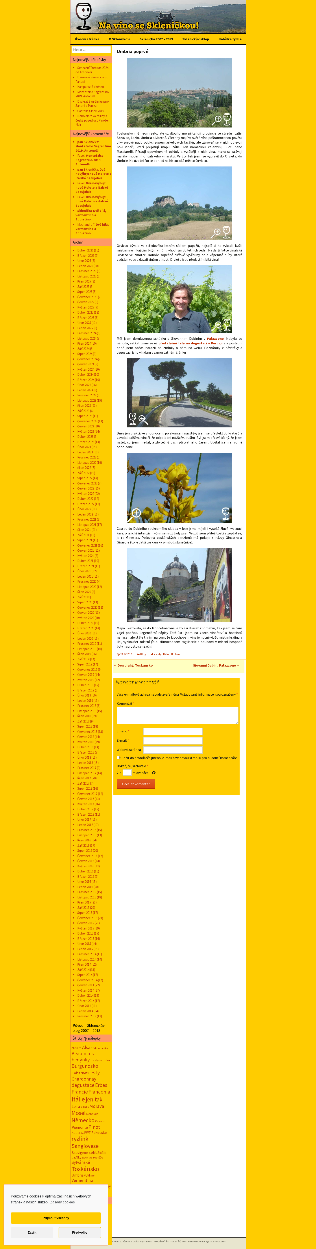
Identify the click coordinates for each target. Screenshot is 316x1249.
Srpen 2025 (84, 292)
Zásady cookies (62, 1202)
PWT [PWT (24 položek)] (87, 1133)
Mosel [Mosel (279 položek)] (79, 1112)
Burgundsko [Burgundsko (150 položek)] (85, 1066)
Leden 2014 (85, 1011)
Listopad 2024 (86, 338)
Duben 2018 (85, 747)
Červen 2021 (85, 550)
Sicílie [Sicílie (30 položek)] (102, 1152)
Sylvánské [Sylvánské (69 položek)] (81, 1162)
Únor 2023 (84, 447)
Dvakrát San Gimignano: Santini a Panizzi (92, 103)
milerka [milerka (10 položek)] (85, 1107)
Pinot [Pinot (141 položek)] (94, 1127)
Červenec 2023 (87, 421)
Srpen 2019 (84, 664)
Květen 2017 (85, 804)
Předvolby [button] (79, 1232)
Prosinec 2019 (86, 643)
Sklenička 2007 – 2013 (156, 39)
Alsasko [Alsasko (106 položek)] (90, 1047)
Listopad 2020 (86, 587)
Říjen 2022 (84, 468)
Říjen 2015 (84, 902)
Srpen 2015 (84, 913)
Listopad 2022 (86, 462)
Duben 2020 (85, 623)
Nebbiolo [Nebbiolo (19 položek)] (92, 1114)
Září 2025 (83, 287)
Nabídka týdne (230, 39)
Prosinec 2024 (86, 333)
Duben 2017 (85, 809)
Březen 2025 (85, 318)
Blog (143, 654)
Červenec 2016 (87, 856)
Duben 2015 (85, 933)
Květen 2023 (85, 431)
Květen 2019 (85, 680)
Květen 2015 (85, 928)
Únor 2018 (84, 757)
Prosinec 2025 (86, 271)
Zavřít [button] (32, 1232)
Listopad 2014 (86, 959)
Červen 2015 (85, 923)
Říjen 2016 (84, 840)
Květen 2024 (85, 369)
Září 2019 (83, 659)
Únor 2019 (84, 695)
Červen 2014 (85, 985)
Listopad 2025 (86, 276)
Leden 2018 (85, 763)
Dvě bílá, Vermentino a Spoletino (91, 215)
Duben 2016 (85, 871)
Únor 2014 (84, 1006)
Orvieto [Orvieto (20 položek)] (100, 1121)
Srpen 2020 (84, 602)
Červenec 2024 (87, 359)
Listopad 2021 (86, 525)
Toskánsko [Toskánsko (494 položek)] (85, 1169)
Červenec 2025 (87, 297)
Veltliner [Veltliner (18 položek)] (89, 1175)
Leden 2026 (85, 266)
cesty (158, 654)
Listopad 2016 (86, 835)
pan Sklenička (87, 142)
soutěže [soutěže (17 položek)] (98, 1157)
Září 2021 (83, 535)
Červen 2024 (85, 364)
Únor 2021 (84, 571)
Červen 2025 (85, 302)
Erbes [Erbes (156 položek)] (101, 1085)
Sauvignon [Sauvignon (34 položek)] (80, 1152)
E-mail (123, 740)
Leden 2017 (85, 825)
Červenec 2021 (87, 545)
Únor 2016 (84, 881)
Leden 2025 (85, 328)
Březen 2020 (85, 628)
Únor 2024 (84, 385)
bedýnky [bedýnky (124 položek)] (81, 1060)
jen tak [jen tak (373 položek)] (94, 1099)
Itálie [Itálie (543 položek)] (78, 1099)
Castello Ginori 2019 (90, 111)
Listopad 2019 (86, 649)
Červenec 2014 (87, 980)
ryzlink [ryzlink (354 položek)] (80, 1138)
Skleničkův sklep (195, 39)
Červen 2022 (85, 488)
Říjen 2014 (84, 964)
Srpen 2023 (84, 416)
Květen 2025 (85, 307)
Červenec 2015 (87, 918)
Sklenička (84, 211)
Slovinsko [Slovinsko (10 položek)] (87, 1157)
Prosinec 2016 (86, 830)
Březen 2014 (85, 1001)
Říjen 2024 (84, 343)
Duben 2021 (85, 561)
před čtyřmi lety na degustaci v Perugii (190, 343)
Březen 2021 (85, 566)
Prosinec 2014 (86, 954)
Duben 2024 (85, 374)
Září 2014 (83, 970)
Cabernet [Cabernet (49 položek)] (80, 1072)
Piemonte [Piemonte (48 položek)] (80, 1127)
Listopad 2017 (86, 773)
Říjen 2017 (84, 778)
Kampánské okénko (90, 87)
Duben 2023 (85, 436)
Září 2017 (83, 783)
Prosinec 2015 (86, 892)
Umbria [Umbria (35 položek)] (77, 1175)
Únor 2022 (84, 509)
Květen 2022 (85, 493)
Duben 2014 (85, 995)
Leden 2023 (85, 452)
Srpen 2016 (84, 850)
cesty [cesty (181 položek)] (94, 1072)
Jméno (123, 731)
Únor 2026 (84, 261)
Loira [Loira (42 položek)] (76, 1106)
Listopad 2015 (86, 897)
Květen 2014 (85, 990)
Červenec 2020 (87, 607)
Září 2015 (83, 907)
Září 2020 (83, 597)
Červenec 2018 (87, 732)
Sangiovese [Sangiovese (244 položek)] (85, 1145)
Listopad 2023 (86, 400)
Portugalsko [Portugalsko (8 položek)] (77, 1133)
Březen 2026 (85, 255)
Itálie (166, 654)
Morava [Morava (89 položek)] (96, 1106)
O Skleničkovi (119, 39)
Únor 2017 (84, 819)
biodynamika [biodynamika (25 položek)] (100, 1060)
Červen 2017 (85, 799)
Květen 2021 (85, 556)
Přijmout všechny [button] (56, 1218)
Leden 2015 (85, 949)
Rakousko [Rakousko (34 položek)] (99, 1132)
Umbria (175, 654)
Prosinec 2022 (86, 457)
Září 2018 (83, 721)
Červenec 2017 (87, 794)
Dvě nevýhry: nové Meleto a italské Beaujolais (93, 173)
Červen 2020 (85, 612)
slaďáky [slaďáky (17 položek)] (76, 1157)
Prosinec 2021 (86, 519)
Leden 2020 (85, 638)
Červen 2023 (85, 426)
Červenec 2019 (87, 669)
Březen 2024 (85, 380)
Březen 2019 (85, 690)
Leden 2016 (85, 887)
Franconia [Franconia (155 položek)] (99, 1091)
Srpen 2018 (84, 726)
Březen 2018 (85, 752)
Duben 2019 (85, 685)
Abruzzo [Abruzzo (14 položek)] (76, 1048)
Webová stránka (129, 749)
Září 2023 (83, 411)
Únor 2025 (84, 323)
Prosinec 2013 (86, 1016)
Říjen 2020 (84, 592)
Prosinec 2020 (86, 581)
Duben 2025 (85, 312)
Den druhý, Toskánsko (133, 665)
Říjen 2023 (84, 405)
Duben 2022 (85, 499)
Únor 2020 (84, 633)
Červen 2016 (85, 861)
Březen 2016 (85, 876)
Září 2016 (83, 845)
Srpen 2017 (84, 788)
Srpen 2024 (84, 354)
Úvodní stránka (87, 39)
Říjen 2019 (84, 654)
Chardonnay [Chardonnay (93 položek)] (84, 1079)
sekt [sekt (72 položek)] (93, 1152)
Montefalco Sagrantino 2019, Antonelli (92, 94)
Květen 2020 (85, 618)
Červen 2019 (85, 675)
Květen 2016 (85, 866)
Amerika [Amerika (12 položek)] (103, 1048)
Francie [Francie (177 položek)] (80, 1091)
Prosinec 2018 (86, 706)
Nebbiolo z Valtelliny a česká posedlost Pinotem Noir (93, 120)
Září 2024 (83, 349)
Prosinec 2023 (86, 395)
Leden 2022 (85, 514)
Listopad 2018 (86, 711)
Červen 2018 (85, 737)
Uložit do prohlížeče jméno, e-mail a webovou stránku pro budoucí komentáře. (179, 758)
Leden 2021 (85, 576)
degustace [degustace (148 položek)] (83, 1085)
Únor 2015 (84, 944)
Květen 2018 (85, 742)
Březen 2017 (85, 814)
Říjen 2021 (84, 530)
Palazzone (215, 338)
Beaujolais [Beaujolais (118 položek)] (83, 1053)
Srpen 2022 (84, 478)
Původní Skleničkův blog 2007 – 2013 (89, 1028)
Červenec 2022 (87, 483)
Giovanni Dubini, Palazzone (216, 665)
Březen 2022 (85, 504)
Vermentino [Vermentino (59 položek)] (82, 1180)
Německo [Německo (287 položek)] (83, 1120)
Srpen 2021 (84, 540)
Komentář (126, 703)
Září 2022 (83, 473)
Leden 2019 (85, 700)
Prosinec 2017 (86, 768)
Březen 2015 (85, 939)
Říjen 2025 (84, 281)
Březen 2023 (85, 442)
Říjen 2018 (84, 716)
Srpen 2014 (84, 975)
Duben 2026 (85, 250)
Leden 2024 (85, 390)
